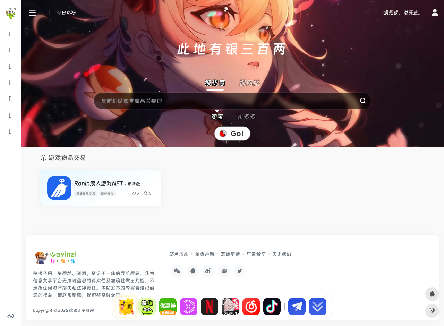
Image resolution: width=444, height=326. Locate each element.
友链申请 (230, 254)
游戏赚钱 (107, 194)
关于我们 (281, 254)
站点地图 (179, 254)
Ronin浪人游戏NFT (107, 183)
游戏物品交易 (85, 194)
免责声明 (204, 254)
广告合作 (256, 254)
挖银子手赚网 (81, 310)
